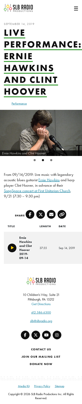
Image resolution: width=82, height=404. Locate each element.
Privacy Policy (42, 386)
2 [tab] (43, 160)
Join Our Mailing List (41, 357)
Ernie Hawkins (49, 179)
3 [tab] (51, 160)
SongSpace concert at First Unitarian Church (37, 190)
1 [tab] (35, 160)
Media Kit (24, 386)
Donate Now (41, 364)
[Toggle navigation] (71, 8)
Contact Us (41, 349)
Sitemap (59, 386)
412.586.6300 (41, 312)
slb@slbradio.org (41, 321)
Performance (19, 104)
